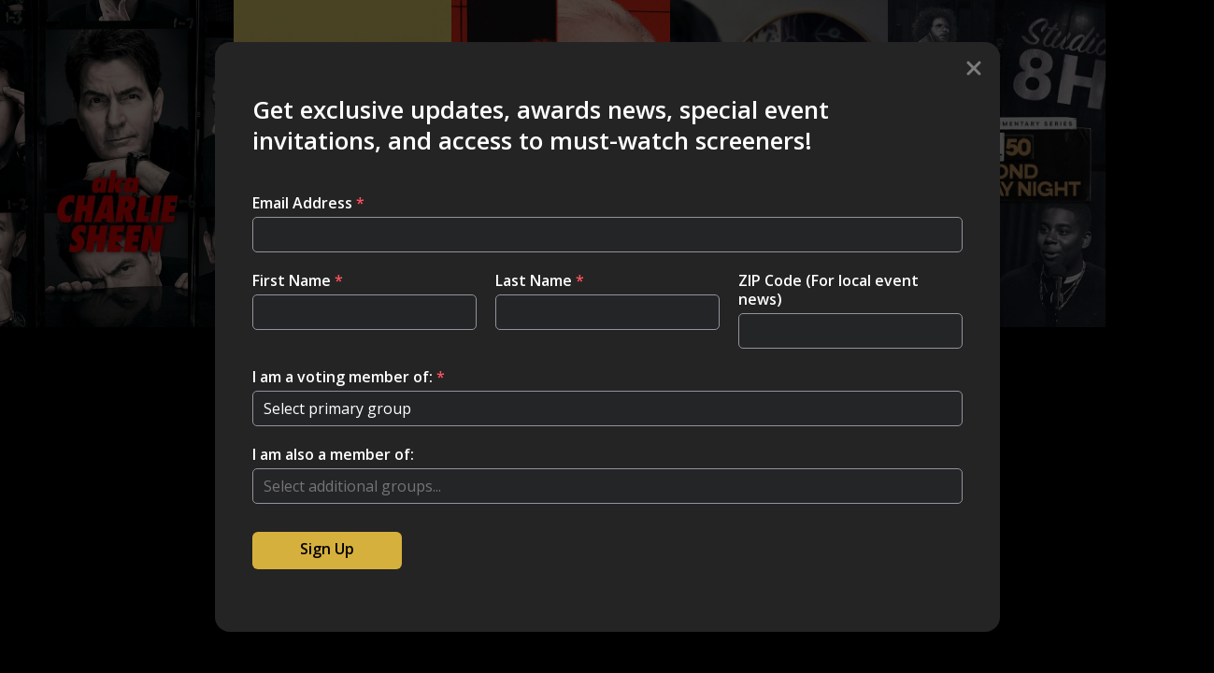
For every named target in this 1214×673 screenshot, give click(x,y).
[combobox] (607, 486)
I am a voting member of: (348, 376)
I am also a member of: (333, 454)
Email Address (308, 202)
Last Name (539, 280)
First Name (297, 280)
